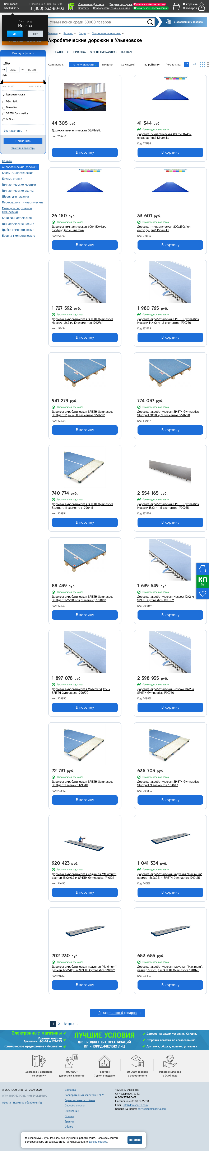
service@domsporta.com (152, 1108)
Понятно (135, 1139)
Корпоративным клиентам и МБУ (84, 1095)
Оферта (6, 1102)
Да (14, 33)
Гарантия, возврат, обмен (80, 1100)
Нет (35, 33)
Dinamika (79, 52)
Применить (23, 141)
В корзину (85, 152)
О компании (85, 4)
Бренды (69, 1121)
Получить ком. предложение (151, 8)
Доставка (98, 4)
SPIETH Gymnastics (103, 52)
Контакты (83, 8)
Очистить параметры (23, 148)
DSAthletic (61, 52)
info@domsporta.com (135, 1105)
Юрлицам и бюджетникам (149, 4)
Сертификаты (101, 8)
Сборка (69, 1126)
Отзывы (69, 1116)
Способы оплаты (74, 1105)
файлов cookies (98, 1141)
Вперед (69, 1023)
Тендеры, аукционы (121, 4)
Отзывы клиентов (120, 8)
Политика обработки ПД (27, 1102)
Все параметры (13, 130)
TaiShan (126, 52)
